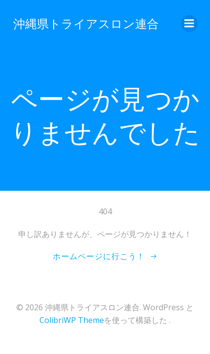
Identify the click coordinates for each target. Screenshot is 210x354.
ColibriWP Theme (71, 320)
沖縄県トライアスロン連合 (86, 23)
